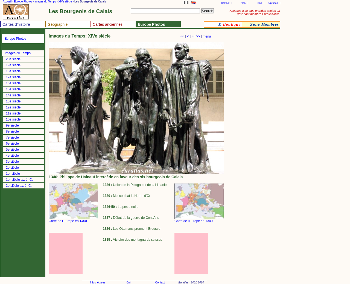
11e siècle (13, 113)
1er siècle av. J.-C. (19, 180)
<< (182, 36)
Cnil (259, 3)
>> (198, 36)
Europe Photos (15, 39)
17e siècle (13, 77)
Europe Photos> (24, 1)
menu (207, 36)
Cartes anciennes (107, 24)
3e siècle (12, 161)
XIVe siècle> (66, 1)
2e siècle (12, 168)
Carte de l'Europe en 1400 (68, 221)
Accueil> (8, 1)
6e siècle (12, 143)
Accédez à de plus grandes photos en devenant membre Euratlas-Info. (255, 12)
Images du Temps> (46, 1)
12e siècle (13, 107)
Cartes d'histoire (16, 24)
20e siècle (13, 59)
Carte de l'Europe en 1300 (193, 221)
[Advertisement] (73, 253)
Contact (225, 3)
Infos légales (97, 282)
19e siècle (13, 65)
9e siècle (12, 125)
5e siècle (12, 149)
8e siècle (12, 131)
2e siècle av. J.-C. (19, 186)
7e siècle (12, 137)
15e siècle (13, 89)
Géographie (58, 24)
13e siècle (13, 101)
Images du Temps (18, 53)
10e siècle (13, 119)
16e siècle (13, 83)
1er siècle (13, 174)
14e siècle (13, 95)
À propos (273, 3)
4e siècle (12, 155)
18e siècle (13, 71)
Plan (243, 3)
